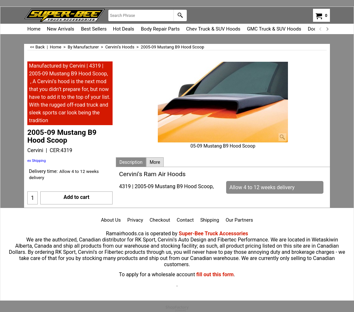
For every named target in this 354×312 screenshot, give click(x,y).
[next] (327, 29)
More (155, 162)
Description (131, 162)
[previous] (320, 29)
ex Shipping (36, 161)
